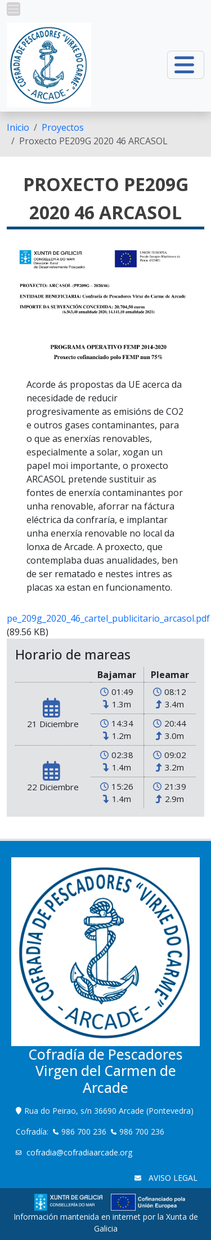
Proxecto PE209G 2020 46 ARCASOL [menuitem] (93, 141)
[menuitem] (18, 127)
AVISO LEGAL (172, 1177)
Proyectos (63, 127)
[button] (13, 9)
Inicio (18, 127)
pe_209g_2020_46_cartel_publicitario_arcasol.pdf (108, 618)
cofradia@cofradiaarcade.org (80, 1152)
